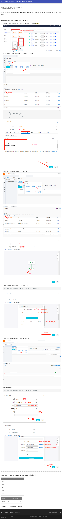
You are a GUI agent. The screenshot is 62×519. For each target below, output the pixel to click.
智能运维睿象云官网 (34, 516)
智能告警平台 (41, 516)
